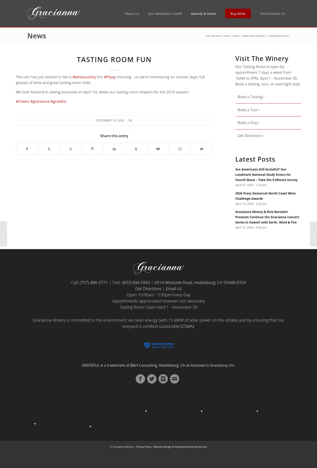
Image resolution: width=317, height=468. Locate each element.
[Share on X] (49, 149)
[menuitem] (132, 13)
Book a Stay (248, 122)
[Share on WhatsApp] (71, 149)
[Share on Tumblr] (136, 149)
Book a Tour (248, 109)
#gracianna (40, 101)
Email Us (174, 288)
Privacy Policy (143, 446)
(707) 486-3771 (94, 282)
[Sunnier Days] (3, 234)
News (36, 35)
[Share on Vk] (158, 149)
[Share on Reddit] (180, 149)
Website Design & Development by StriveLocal (180, 446)
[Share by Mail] (202, 149)
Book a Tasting (250, 96)
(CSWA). (188, 326)
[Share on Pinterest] (93, 149)
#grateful (58, 101)
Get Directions (250, 135)
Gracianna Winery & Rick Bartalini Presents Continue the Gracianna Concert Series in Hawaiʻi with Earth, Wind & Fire (267, 217)
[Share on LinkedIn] (114, 149)
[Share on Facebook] (27, 149)
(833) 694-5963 (136, 282)
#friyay (110, 76)
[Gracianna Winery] (80, 13)
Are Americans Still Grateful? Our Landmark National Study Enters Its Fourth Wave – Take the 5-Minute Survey (266, 174)
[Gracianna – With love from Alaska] (313, 234)
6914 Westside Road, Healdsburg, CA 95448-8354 (200, 282)
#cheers (23, 101)
